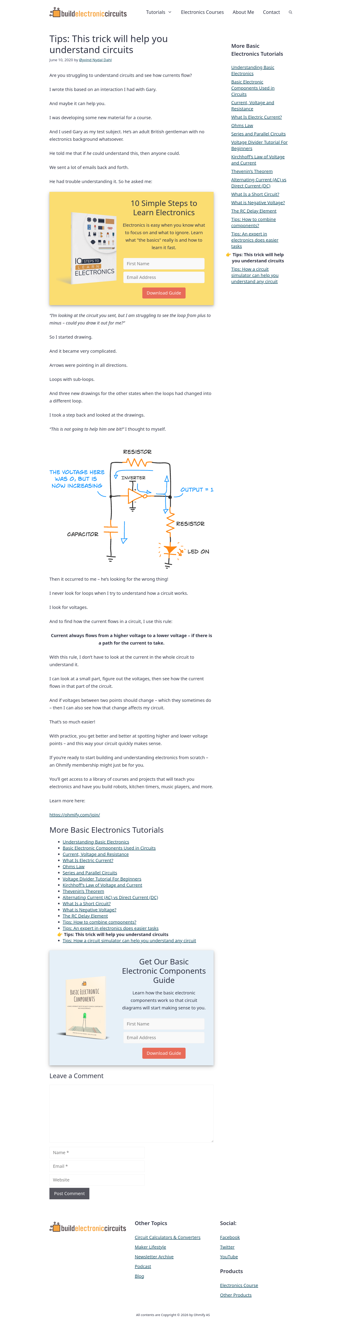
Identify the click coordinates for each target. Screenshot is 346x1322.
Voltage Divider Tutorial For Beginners (102, 879)
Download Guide (164, 293)
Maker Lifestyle (150, 1247)
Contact (271, 12)
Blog (139, 1276)
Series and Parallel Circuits (90, 873)
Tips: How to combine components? (99, 922)
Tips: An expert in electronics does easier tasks (111, 928)
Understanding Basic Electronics (96, 842)
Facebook (230, 1237)
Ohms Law (74, 867)
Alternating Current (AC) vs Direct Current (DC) (110, 897)
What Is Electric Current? (88, 860)
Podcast (143, 1266)
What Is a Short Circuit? (87, 904)
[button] (290, 12)
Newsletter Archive (154, 1257)
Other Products (236, 1295)
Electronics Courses (202, 12)
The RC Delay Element (85, 916)
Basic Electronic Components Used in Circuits (109, 848)
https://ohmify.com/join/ (74, 815)
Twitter (227, 1247)
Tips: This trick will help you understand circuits (116, 934)
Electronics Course (239, 1285)
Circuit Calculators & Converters (168, 1237)
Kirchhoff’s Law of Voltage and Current (102, 885)
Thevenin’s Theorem (83, 891)
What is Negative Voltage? (89, 910)
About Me (243, 12)
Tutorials (161, 12)
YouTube (229, 1257)
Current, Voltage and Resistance (96, 854)
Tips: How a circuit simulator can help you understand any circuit (129, 941)
